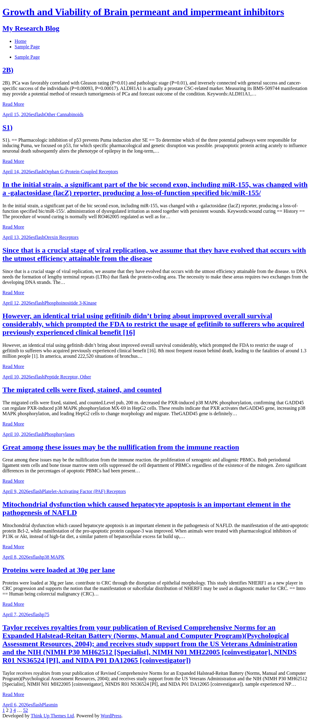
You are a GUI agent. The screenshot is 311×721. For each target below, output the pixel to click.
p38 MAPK (53, 557)
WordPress (111, 715)
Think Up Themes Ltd (52, 715)
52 (25, 710)
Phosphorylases (59, 434)
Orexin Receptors (61, 237)
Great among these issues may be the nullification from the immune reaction (120, 447)
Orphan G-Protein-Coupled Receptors (81, 171)
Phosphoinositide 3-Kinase (70, 302)
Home (20, 41)
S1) (7, 127)
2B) (7, 70)
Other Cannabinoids (63, 114)
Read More (13, 104)
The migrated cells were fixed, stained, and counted (82, 390)
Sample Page (27, 57)
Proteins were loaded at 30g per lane (58, 570)
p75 (45, 614)
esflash (37, 114)
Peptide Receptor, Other (67, 376)
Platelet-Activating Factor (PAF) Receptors (84, 491)
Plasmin (50, 704)
